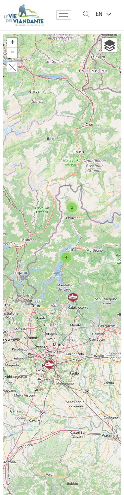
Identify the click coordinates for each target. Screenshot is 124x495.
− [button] (12, 53)
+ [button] (12, 43)
